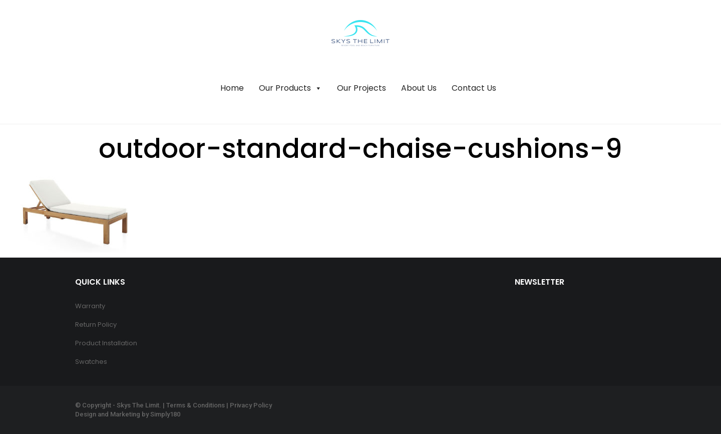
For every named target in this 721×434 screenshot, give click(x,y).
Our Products (290, 88)
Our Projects (361, 88)
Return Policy (96, 324)
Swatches (91, 361)
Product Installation (106, 343)
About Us (419, 88)
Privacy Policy (251, 405)
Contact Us (474, 88)
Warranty (90, 306)
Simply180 (165, 414)
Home (232, 88)
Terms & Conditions (195, 405)
